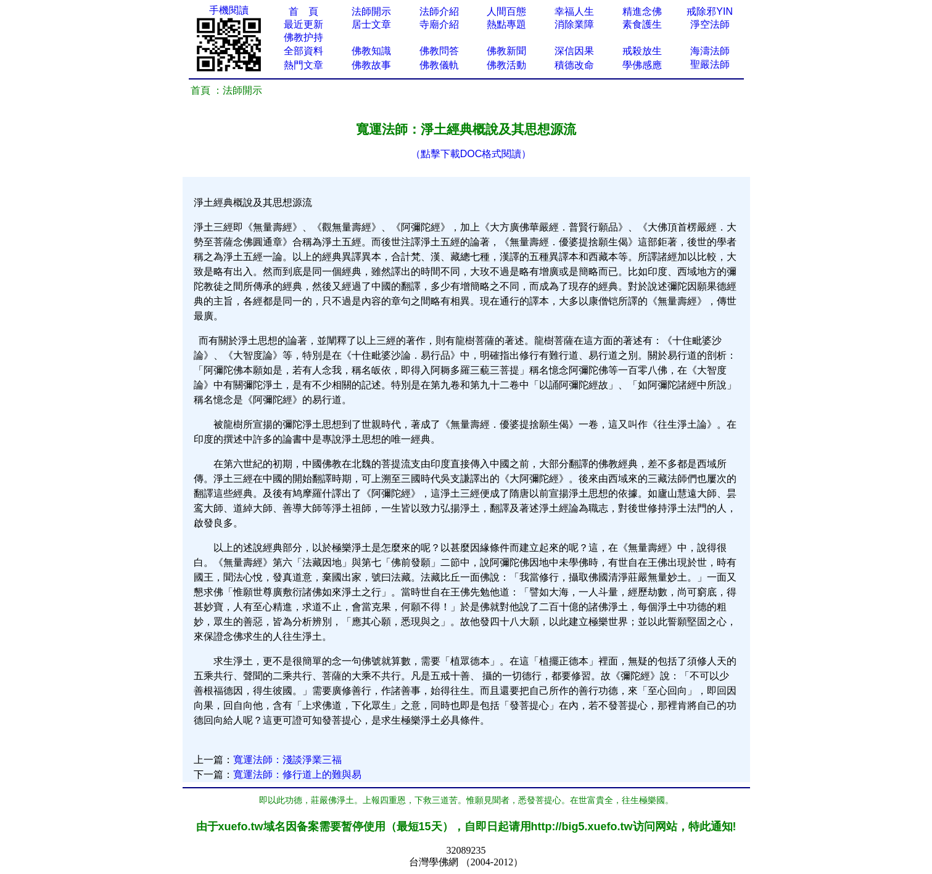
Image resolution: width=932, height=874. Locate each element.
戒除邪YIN (710, 11)
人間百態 (506, 11)
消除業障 (574, 24)
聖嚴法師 (710, 64)
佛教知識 (371, 51)
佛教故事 (371, 65)
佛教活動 (506, 65)
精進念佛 (642, 11)
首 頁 (303, 11)
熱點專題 (506, 24)
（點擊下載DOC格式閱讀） (471, 154)
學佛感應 (642, 65)
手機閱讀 (229, 10)
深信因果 (574, 51)
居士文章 (371, 24)
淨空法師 (710, 24)
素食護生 (642, 24)
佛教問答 (439, 51)
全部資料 (303, 51)
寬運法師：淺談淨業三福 (287, 759)
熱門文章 (303, 65)
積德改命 (574, 65)
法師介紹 (439, 11)
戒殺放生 (642, 51)
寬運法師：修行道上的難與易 (297, 774)
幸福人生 (574, 11)
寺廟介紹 (439, 24)
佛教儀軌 (439, 65)
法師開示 (371, 11)
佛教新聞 (506, 51)
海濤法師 (710, 51)
